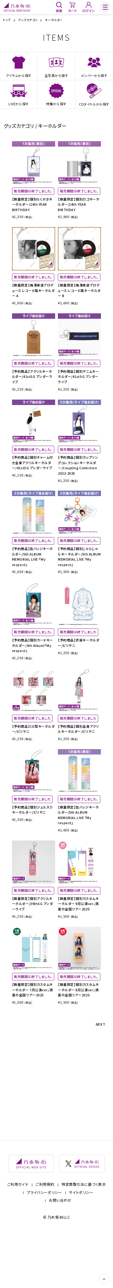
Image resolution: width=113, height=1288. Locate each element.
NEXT (98, 1078)
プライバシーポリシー (44, 1247)
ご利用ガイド (18, 1239)
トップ (7, 20)
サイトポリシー (81, 1247)
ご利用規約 (45, 1239)
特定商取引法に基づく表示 (83, 1239)
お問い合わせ (60, 1255)
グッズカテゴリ (27, 20)
